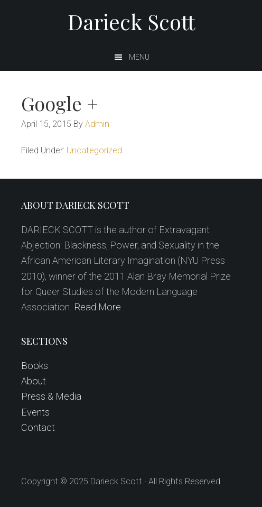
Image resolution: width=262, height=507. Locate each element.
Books (34, 365)
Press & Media (51, 396)
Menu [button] (139, 57)
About (33, 380)
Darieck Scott (131, 21)
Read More (97, 306)
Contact (38, 427)
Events (35, 412)
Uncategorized (94, 150)
